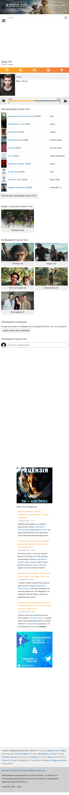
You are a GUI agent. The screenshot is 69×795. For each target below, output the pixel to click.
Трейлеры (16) (17, 230)
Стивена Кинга (31, 624)
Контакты (6, 770)
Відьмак (28, 565)
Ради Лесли (13, 132)
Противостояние (15, 140)
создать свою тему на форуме (16, 330)
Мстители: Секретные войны (54, 760)
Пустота (11, 148)
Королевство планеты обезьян (21, 116)
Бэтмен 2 (24, 760)
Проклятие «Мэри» (16, 164)
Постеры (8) (17, 263)
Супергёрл (33, 757)
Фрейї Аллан (38, 565)
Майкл (33, 751)
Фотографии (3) (17, 312)
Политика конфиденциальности (31, 770)
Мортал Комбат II (22, 754)
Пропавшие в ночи (16, 124)
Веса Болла (42, 530)
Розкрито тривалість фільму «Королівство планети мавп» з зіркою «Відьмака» (33, 514)
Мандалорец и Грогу (47, 754)
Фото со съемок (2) (17, 288)
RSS (14, 770)
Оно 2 (10, 156)
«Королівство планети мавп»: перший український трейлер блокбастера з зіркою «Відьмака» (33, 544)
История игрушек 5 (10, 757)
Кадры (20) (51, 263)
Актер (18, 77)
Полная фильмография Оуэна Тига (18, 195)
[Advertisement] (34, 41)
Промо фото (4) (51, 288)
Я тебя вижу (13, 172)
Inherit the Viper (14, 180)
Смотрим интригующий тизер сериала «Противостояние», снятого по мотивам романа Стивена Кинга (34, 606)
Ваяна (51, 757)
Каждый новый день (17, 187)
